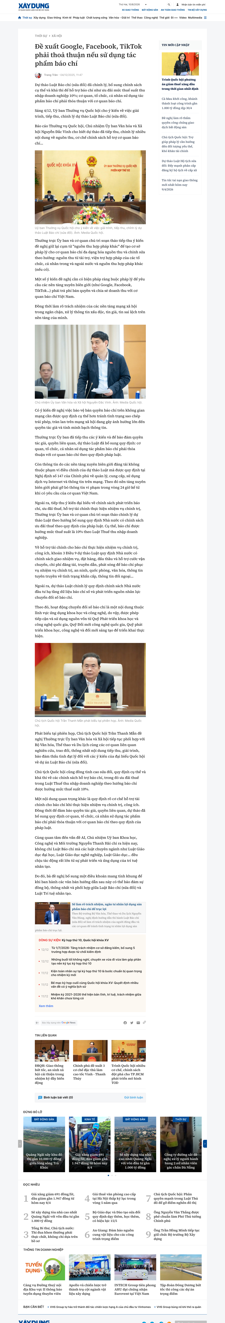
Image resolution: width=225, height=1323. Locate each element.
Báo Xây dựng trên (59, 1023)
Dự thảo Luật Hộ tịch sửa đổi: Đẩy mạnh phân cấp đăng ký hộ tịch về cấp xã (179, 165)
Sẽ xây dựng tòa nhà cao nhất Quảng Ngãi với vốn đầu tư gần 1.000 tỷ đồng (135, 1161)
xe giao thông (130, 10)
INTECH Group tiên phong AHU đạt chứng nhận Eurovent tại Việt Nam (135, 1289)
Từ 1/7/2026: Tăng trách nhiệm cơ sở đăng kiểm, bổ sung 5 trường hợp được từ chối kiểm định (93, 950)
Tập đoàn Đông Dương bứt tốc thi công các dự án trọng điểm (180, 1289)
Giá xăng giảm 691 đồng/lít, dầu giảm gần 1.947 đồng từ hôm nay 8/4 (90, 1161)
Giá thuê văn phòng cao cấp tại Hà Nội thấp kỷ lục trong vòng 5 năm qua (114, 1198)
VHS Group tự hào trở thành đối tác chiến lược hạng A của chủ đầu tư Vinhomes (100, 1307)
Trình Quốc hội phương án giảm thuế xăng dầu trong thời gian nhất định (180, 84)
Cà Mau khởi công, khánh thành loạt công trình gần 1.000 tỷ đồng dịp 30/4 (179, 103)
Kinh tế (67, 17)
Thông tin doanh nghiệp (43, 1250)
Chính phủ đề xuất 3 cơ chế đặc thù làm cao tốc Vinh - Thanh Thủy (89, 1072)
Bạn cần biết (33, 1307)
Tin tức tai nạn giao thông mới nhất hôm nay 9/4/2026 (180, 185)
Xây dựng (40, 17)
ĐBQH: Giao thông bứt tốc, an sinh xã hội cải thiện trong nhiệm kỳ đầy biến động (49, 1074)
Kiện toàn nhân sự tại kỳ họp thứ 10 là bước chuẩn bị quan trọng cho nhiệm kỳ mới (96, 973)
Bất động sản (150, 10)
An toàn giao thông (173, 10)
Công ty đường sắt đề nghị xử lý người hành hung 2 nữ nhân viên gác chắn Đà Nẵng (181, 1161)
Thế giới (164, 17)
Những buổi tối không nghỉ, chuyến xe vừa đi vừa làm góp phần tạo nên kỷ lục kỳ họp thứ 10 (96, 961)
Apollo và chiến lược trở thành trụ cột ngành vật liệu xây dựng (87, 1289)
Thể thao (137, 17)
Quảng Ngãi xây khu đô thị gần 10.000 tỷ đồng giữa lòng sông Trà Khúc (44, 1161)
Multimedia (195, 17)
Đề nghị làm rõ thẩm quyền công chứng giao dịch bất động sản (178, 122)
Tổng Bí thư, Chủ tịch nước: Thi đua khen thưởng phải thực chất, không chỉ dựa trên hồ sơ (54, 1234)
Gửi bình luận (133, 1097)
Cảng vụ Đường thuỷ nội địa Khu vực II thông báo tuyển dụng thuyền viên (42, 1289)
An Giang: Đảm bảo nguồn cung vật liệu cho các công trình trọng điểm (113, 1234)
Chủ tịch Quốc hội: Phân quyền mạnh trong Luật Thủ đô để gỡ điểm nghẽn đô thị (176, 1198)
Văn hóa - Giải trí (119, 17)
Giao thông (54, 17)
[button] (108, 1175)
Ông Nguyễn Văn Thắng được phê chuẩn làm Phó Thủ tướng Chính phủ (177, 1216)
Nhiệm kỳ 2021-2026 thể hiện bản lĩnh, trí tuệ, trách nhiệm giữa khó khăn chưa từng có (96, 996)
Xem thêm (46, 1006)
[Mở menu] (205, 17)
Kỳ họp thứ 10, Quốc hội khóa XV (85, 940)
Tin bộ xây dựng (197, 10)
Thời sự (27, 17)
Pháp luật (79, 17)
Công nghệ (151, 17)
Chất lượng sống (96, 17)
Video (183, 17)
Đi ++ (174, 17)
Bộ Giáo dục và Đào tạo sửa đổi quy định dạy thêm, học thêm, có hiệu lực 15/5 (116, 1216)
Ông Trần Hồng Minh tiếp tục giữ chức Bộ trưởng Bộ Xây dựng (177, 1234)
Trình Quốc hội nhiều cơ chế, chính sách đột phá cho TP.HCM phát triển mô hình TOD (128, 1074)
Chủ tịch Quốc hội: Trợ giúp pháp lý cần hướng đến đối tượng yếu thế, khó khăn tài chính (178, 144)
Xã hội (57, 36)
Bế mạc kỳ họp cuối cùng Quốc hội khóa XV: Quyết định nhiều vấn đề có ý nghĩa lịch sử (94, 984)
